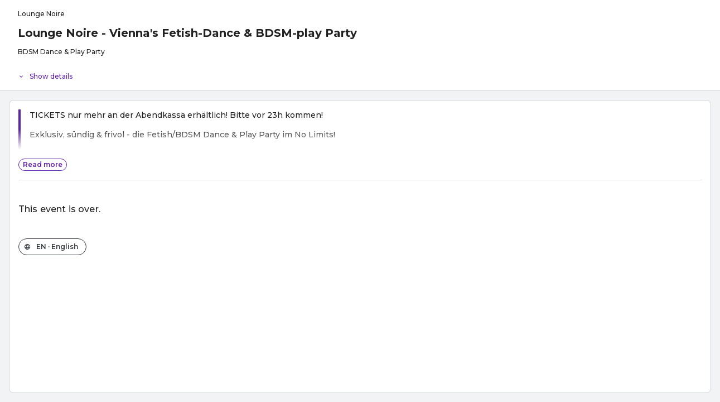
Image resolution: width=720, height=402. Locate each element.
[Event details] (360, 74)
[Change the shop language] (52, 246)
